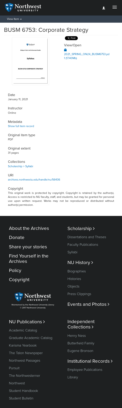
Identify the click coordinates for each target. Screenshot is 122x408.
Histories (74, 279)
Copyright (19, 280)
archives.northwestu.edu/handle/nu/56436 (34, 179)
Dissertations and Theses (86, 237)
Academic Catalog (23, 330)
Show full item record (21, 126)
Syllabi (72, 252)
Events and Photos (88, 304)
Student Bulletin (21, 398)
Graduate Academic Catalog (30, 338)
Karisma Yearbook (23, 345)
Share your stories (28, 247)
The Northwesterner (24, 375)
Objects (73, 286)
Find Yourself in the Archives (29, 258)
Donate (16, 237)
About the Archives (29, 228)
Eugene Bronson (80, 351)
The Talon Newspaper (26, 353)
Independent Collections (81, 324)
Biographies (76, 271)
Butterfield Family (80, 343)
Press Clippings (79, 294)
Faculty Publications (82, 244)
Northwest (17, 383)
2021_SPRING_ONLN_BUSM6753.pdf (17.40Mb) (86, 54)
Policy (15, 270)
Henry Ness (76, 335)
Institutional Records (90, 361)
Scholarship (81, 228)
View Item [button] (14, 19)
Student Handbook (23, 391)
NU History (80, 262)
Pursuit (14, 368)
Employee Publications (84, 369)
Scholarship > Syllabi (20, 166)
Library (72, 377)
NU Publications (27, 322)
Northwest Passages (24, 360)
